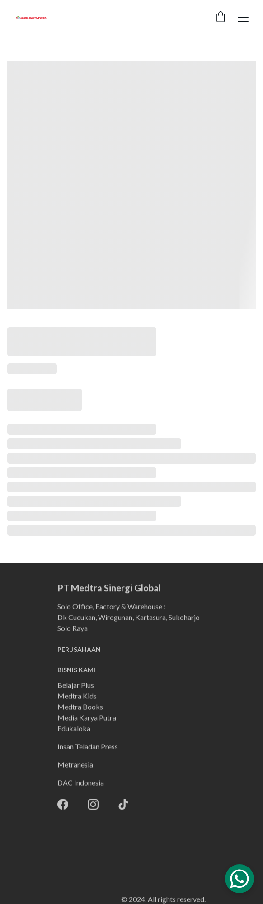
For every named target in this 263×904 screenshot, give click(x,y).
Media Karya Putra (86, 718)
